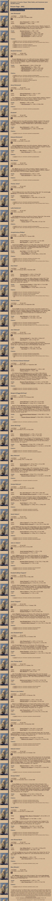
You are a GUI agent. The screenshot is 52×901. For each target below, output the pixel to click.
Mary (25, 36)
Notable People (36, 8)
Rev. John (25, 492)
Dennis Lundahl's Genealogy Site (17, 10)
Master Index (26, 8)
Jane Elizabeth (25, 582)
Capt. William (25, 848)
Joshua (25, 253)
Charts (31, 8)
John (25, 35)
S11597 (15, 41)
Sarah (39, 439)
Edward (26, 33)
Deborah (43, 675)
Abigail (24, 435)
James (24, 401)
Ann (24, 552)
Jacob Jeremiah (26, 551)
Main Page (13, 8)
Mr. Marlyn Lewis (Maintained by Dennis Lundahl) (30, 897)
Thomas (25, 197)
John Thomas (40, 615)
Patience (24, 370)
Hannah (24, 849)
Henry (24, 22)
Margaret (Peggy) (30, 374)
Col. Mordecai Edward (32, 407)
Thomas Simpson (28, 383)
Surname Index (19, 8)
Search (42, 8)
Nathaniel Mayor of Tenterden (29, 789)
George (29, 439)
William (24, 434)
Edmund (25, 93)
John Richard (25, 669)
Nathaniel (32, 675)
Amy (19, 246)
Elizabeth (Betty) (26, 524)
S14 (14, 42)
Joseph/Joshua (21, 279)
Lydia (24, 195)
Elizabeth (22, 23)
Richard (24, 240)
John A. (32, 498)
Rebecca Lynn (16, 616)
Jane (42, 246)
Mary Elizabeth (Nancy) (28, 494)
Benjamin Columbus (27, 369)
